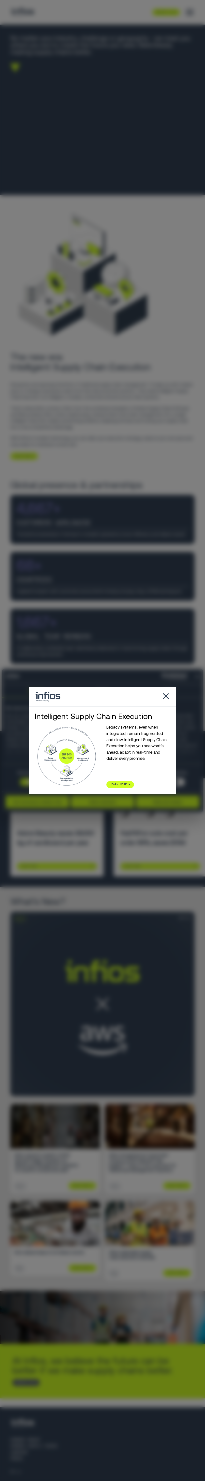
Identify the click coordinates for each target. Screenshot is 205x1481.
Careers (19, 1452)
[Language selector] (15, 1471)
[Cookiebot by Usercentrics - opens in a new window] (165, 676)
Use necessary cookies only (37, 802)
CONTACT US (24, 1382)
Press (16, 1458)
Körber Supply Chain (33, 1445)
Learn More (28, 866)
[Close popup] (165, 696)
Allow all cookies (168, 802)
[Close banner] (197, 676)
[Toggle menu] (190, 12)
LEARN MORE (22, 456)
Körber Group (25, 1439)
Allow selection (102, 802)
